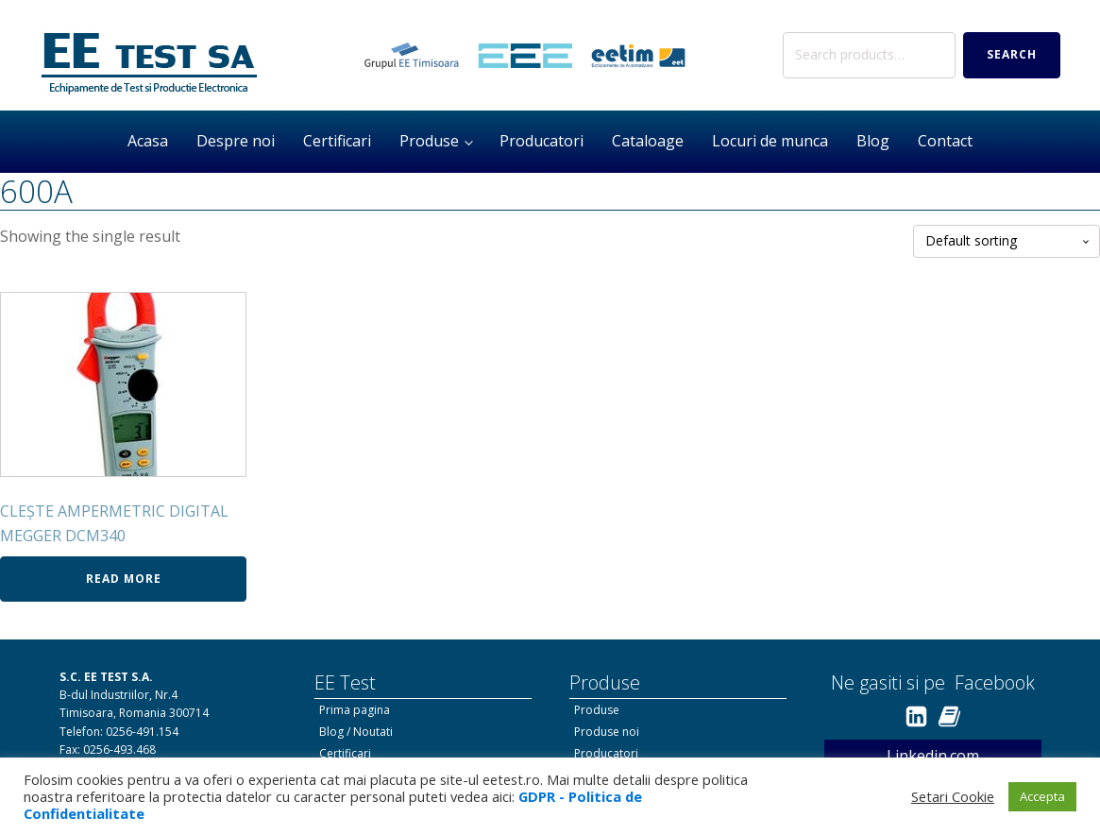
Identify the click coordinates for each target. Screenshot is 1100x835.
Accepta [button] (1042, 796)
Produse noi (606, 732)
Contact (945, 140)
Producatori (541, 140)
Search (1012, 54)
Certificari (337, 140)
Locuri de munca (770, 140)
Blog (872, 140)
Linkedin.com (933, 755)
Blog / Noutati (356, 732)
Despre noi (235, 140)
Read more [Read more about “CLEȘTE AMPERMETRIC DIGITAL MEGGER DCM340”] (123, 579)
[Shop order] (1006, 241)
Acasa (147, 140)
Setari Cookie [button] (952, 796)
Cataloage (648, 140)
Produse (429, 140)
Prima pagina (354, 710)
